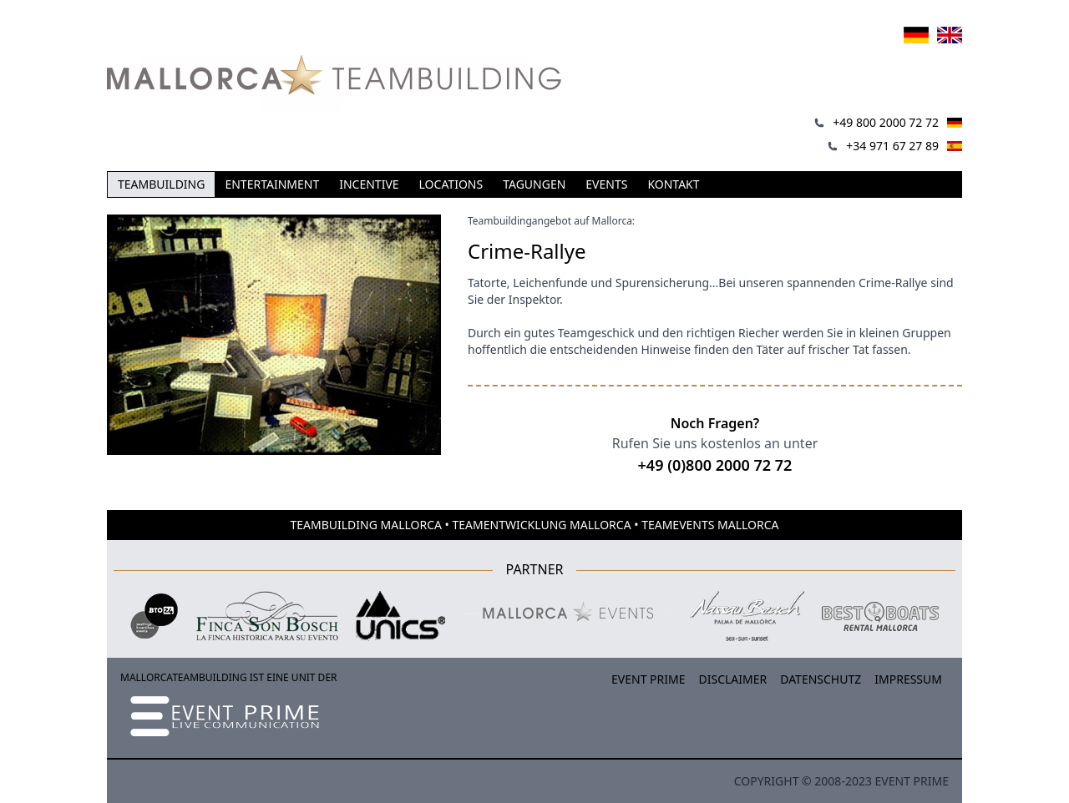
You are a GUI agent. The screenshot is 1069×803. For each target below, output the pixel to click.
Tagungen (534, 184)
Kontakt (673, 184)
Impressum (908, 679)
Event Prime (648, 679)
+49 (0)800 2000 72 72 (715, 465)
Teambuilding (161, 184)
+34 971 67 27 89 (892, 146)
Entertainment (272, 184)
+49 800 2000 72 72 (886, 122)
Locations (451, 184)
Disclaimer (733, 679)
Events (606, 184)
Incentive (368, 184)
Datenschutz (820, 679)
